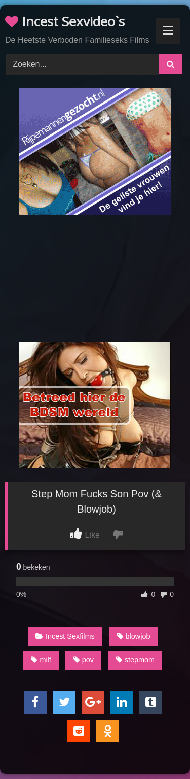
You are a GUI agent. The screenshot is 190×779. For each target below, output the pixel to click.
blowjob (133, 636)
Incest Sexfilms (65, 636)
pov (83, 660)
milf (41, 660)
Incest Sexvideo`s (65, 21)
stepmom (135, 660)
